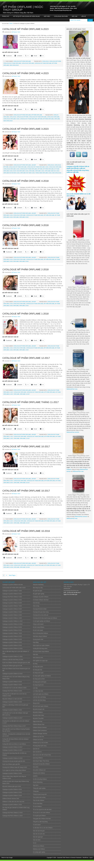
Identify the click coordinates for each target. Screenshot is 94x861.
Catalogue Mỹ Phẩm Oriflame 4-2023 (25, 73)
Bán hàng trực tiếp (38, 587)
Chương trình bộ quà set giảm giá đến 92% (13, 761)
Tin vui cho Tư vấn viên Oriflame (41, 812)
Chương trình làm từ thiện (40, 609)
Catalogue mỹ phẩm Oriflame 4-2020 (12, 615)
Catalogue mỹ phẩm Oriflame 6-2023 (25, 29)
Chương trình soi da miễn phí (40, 615)
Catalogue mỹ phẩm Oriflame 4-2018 (25, 181)
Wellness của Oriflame (39, 849)
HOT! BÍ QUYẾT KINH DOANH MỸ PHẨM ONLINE (26, 16)
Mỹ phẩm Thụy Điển (38, 718)
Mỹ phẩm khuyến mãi (38, 709)
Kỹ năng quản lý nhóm (39, 679)
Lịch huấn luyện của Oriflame (40, 694)
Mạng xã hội (36, 703)
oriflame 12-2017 (25, 394)
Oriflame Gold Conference (40, 730)
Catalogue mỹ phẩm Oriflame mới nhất (12, 584)
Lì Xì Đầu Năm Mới (38, 691)
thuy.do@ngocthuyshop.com (71, 590)
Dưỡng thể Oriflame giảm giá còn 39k (12, 665)
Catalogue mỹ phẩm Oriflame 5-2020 (12, 612)
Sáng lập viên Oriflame (39, 773)
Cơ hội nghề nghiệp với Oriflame (41, 621)
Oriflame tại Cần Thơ (38, 736)
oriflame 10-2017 (25, 482)
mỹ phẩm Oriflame (48, 118)
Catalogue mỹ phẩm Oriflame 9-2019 (12, 627)
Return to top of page (7, 857)
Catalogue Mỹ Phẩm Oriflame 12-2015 (12, 812)
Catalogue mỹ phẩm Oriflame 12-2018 (12, 648)
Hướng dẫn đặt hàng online (40, 648)
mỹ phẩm (40, 118)
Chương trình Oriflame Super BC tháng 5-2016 (14, 767)
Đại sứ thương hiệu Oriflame (40, 633)
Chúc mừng (36, 606)
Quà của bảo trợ (37, 751)
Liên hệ (83, 16)
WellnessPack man (72, 389)
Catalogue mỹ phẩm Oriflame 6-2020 (12, 609)
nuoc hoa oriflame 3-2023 (20, 170)
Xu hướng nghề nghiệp (39, 852)
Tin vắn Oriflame (37, 806)
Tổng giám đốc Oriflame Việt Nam (42, 818)
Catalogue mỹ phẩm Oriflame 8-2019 (12, 630)
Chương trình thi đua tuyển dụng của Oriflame (45, 618)
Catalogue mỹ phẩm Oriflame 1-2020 (12, 618)
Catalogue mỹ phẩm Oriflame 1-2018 (25, 313)
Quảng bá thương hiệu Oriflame (41, 764)
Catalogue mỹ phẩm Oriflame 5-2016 (12, 773)
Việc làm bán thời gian (39, 830)
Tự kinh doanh (37, 824)
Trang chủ (5, 16)
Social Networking (37, 782)
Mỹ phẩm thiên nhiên (38, 715)
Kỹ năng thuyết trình (38, 685)
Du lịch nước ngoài (38, 630)
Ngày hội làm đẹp (37, 721)
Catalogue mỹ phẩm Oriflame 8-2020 (12, 603)
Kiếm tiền (35, 654)
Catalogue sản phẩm (61, 16)
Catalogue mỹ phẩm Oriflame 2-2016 (12, 795)
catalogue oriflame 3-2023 (11, 168)
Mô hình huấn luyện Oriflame (40, 706)
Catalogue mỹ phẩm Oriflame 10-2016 (26, 531)
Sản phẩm (35, 767)
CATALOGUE (45, 61)
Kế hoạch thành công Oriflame (41, 651)
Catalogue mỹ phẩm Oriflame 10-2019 (12, 624)
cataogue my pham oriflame (43, 63)
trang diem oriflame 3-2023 (43, 172)
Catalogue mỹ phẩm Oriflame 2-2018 (25, 269)
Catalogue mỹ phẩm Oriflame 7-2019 (12, 633)
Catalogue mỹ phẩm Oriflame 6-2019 (12, 636)
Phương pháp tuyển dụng (39, 745)
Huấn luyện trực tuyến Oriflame (41, 645)
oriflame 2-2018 (23, 305)
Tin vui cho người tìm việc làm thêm (42, 809)
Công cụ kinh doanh (38, 624)
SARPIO (35, 776)
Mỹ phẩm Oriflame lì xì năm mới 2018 (12, 699)
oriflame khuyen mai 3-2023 (11, 172)
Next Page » (12, 575)
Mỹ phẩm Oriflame (36, 114)
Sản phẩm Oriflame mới (39, 770)
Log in (91, 857)
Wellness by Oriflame (38, 846)
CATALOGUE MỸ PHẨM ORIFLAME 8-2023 (14, 587)
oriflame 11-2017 (25, 438)
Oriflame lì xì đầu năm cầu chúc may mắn (13, 801)
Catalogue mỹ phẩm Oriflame (22, 61)
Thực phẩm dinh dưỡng (39, 797)
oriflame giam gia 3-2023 (52, 170)
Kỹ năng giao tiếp (37, 669)
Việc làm (74, 16)
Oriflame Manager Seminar (40, 733)
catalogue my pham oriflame (12, 63)
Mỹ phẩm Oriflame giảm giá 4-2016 (11, 786)
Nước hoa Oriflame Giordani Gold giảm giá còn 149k (16, 662)
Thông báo (36, 791)
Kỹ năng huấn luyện (38, 672)
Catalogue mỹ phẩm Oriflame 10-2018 (12, 673)
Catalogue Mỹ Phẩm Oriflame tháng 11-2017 (30, 402)
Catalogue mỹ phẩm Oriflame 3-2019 (12, 645)
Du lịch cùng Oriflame (38, 627)
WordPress (85, 857)
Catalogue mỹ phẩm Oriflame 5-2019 (12, 639)
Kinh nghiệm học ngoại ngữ (40, 660)
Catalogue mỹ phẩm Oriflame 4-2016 (12, 789)
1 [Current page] (3, 575)
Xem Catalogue (14, 65)
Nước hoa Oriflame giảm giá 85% (11, 764)
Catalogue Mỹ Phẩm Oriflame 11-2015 (12, 815)
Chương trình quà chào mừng (40, 612)
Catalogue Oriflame (28, 63)
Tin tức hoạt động (37, 803)
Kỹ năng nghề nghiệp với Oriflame (42, 676)
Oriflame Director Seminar (40, 727)
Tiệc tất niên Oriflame (38, 800)
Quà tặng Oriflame (38, 758)
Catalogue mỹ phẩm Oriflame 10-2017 (26, 446)
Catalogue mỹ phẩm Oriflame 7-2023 (12, 590)
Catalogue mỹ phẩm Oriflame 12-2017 (26, 358)
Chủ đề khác (36, 603)
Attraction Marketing (38, 584)
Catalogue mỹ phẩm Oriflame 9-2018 (12, 681)
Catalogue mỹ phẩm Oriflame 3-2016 (12, 792)
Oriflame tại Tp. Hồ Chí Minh (40, 742)
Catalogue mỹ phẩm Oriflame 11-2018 (12, 656)
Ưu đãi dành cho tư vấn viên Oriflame (42, 827)
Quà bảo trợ (36, 748)
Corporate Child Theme (63, 857)
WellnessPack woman (73, 432)
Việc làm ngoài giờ (38, 837)
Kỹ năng (35, 663)
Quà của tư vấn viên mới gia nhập (42, 755)
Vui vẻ (34, 843)
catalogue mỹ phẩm (55, 61)
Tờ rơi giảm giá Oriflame (39, 815)
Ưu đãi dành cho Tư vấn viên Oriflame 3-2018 (14, 687)
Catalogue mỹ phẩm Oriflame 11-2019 (12, 621)
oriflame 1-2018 (23, 349)
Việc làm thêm (36, 840)
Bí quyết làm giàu (37, 590)
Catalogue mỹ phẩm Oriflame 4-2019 (12, 642)
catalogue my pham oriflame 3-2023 (37, 167)
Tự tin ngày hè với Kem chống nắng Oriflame (14, 770)
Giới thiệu (47, 16)
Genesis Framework (76, 857)
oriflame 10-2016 (25, 567)
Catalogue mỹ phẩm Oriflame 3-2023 (25, 129)
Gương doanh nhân (38, 639)
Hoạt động (35, 642)
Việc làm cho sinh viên (39, 834)
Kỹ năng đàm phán (38, 666)
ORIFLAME (57, 118)
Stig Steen (35, 785)
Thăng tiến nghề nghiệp (39, 788)
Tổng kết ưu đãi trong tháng (40, 821)
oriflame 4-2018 (23, 217)
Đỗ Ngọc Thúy (16, 32)
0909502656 (67, 588)
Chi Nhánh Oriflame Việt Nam (40, 600)
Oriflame (69, 469)
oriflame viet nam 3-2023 (27, 172)
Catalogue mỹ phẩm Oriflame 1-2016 (12, 804)
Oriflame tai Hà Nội (38, 739)
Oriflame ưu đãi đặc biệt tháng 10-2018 (12, 659)
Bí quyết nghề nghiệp (38, 593)
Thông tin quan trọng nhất (40, 794)
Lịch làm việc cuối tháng (39, 697)
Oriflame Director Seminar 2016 (10, 798)
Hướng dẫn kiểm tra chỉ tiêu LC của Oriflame (14, 744)
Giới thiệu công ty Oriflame (40, 636)
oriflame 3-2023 (39, 170)
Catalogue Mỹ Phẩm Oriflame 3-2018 (25, 225)
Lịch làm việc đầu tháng (39, 700)
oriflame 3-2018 (23, 261)
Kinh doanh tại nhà (38, 657)
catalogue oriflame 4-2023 (11, 118)
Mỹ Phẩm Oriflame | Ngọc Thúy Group (23, 8)
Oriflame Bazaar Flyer (38, 724)
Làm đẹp (33, 165)
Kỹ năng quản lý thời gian (39, 682)
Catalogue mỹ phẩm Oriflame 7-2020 (12, 606)
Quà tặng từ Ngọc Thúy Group (41, 761)
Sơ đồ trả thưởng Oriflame (40, 779)
